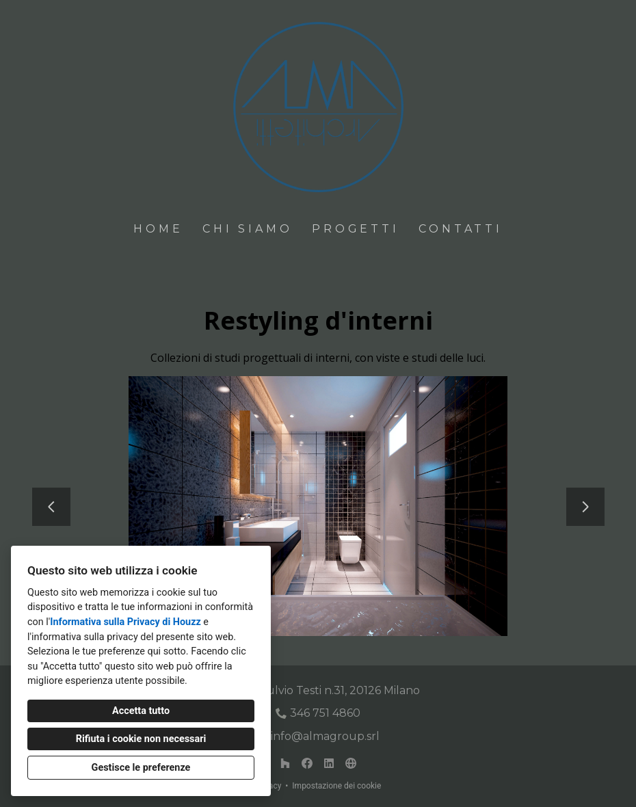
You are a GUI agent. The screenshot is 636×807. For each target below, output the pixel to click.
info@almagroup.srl (325, 736)
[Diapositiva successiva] (585, 507)
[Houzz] (285, 763)
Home (158, 228)
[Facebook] (307, 763)
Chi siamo (247, 228)
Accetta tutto (141, 711)
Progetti (355, 228)
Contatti (460, 228)
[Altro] (351, 763)
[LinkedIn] (329, 763)
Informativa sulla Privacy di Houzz (125, 622)
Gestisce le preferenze (141, 767)
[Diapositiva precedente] (51, 507)
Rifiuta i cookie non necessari (141, 739)
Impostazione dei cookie (336, 786)
